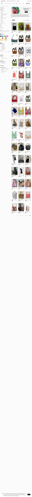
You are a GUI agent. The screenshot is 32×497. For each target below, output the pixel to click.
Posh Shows (20, 3)
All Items (2, 66)
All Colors (2, 34)
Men (9, 3)
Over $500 (2, 49)
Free (1, 57)
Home (13, 3)
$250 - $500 (2, 48)
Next (30, 215)
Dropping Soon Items (3, 70)
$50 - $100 (2, 46)
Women (6, 3)
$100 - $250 (2, 47)
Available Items (3, 67)
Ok (28, 494)
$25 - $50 (2, 45)
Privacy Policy (17, 495)
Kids (11, 3)
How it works (23, 3)
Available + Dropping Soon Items (4, 69)
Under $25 (2, 44)
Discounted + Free (3, 58)
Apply (9, 51)
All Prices (2, 43)
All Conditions (2, 61)
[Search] (14, 1)
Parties (16, 3)
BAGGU (4, 6)
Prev (17, 215)
